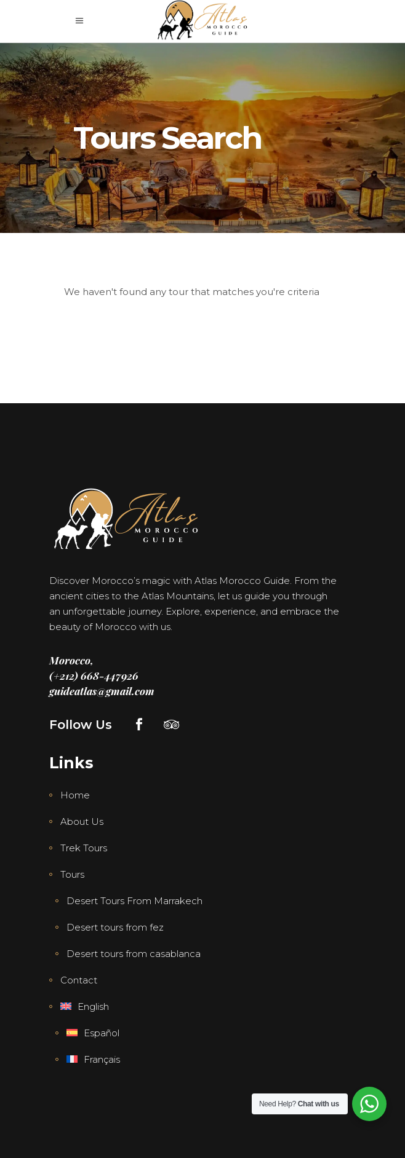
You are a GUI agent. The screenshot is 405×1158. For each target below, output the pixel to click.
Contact (78, 980)
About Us (81, 821)
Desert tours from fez (115, 927)
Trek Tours (83, 848)
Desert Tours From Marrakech (134, 901)
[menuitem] (79, 1007)
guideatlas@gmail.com (101, 691)
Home (75, 795)
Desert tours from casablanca (133, 953)
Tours (72, 874)
